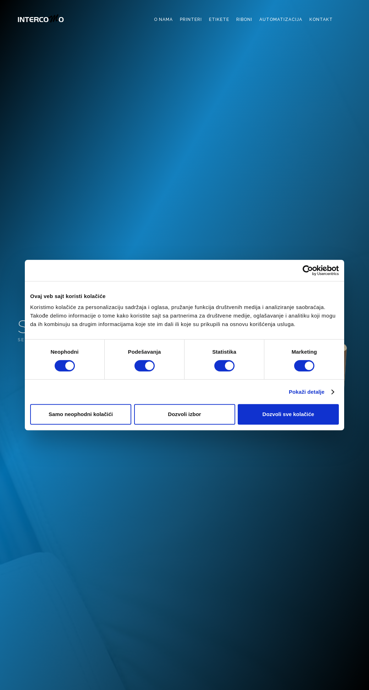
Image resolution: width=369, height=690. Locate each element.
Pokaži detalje (307, 392)
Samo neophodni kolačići (81, 414)
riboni (244, 19)
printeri (191, 19)
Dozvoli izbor (184, 414)
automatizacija (280, 19)
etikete (219, 19)
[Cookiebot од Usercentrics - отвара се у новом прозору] (308, 270)
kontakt (321, 19)
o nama (163, 19)
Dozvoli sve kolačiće (288, 414)
